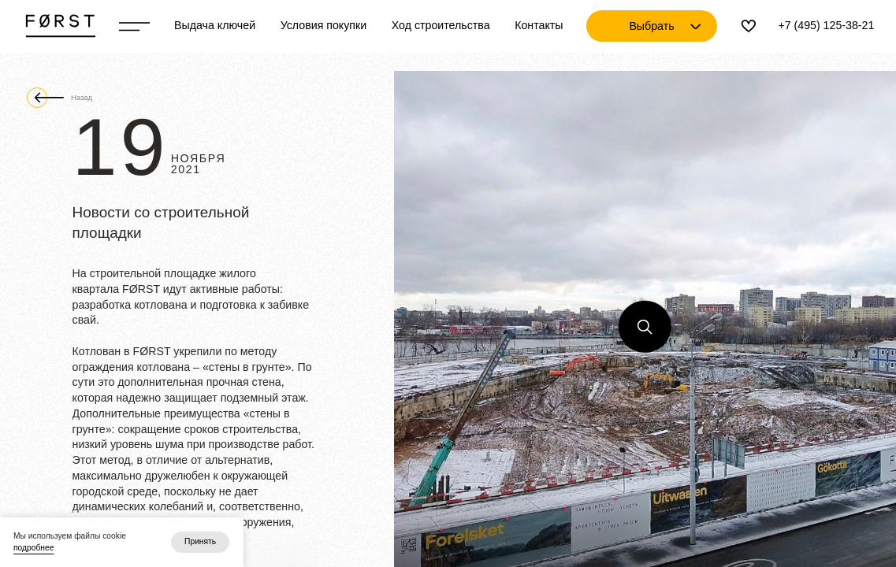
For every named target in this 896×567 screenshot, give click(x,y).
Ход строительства (441, 25)
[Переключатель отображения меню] (134, 26)
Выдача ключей (214, 25)
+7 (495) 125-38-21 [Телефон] (826, 25)
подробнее (33, 547)
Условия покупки (324, 25)
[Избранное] (749, 26)
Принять (200, 541)
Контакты (539, 25)
